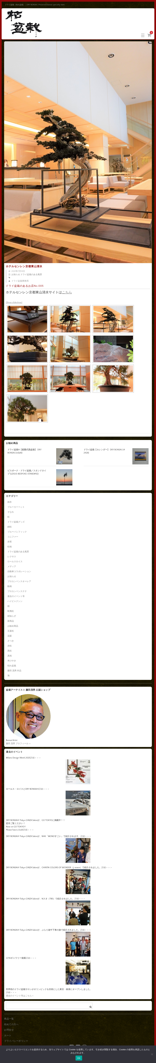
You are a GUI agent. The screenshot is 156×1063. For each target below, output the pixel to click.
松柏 (9, 547)
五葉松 (10, 631)
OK (78, 1058)
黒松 (9, 651)
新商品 (10, 621)
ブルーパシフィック (17, 532)
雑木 (9, 502)
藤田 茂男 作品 (14, 670)
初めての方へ (11, 1024)
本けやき (11, 661)
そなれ (10, 512)
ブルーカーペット (16, 507)
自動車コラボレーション (19, 571)
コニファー (12, 537)
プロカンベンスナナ (17, 591)
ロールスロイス (14, 561)
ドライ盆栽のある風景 (31, 274)
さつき (10, 641)
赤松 (9, 646)
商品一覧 (9, 1019)
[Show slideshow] (14, 302)
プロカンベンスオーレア (19, 581)
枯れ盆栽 (11, 666)
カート (7, 1035)
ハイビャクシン (14, 601)
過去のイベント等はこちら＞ (20, 996)
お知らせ (15, 274)
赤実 (9, 542)
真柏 (9, 656)
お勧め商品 (12, 626)
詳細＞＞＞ (35, 758)
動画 (9, 586)
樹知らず (11, 616)
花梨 (9, 636)
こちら (67, 292)
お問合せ (9, 1030)
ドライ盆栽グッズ (16, 522)
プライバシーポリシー (16, 1041)
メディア (11, 566)
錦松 (9, 527)
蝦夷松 (10, 611)
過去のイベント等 (16, 596)
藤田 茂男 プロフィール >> (18, 743)
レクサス (11, 556)
